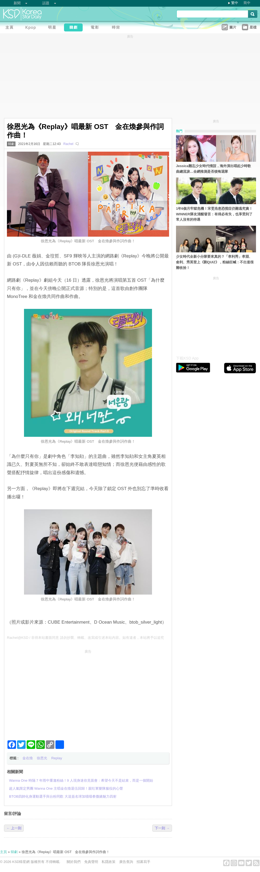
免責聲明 (91, 862)
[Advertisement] (88, 692)
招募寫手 (143, 862)
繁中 (234, 3)
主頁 (3, 852)
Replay (56, 758)
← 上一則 (13, 828)
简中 (246, 3)
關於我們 (74, 862)
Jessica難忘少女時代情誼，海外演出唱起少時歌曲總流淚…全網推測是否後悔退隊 (213, 168)
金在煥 (27, 758)
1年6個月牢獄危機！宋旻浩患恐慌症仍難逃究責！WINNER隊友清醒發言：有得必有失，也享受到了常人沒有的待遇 (214, 214)
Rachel (68, 144)
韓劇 (11, 144)
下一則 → (162, 828)
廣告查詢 (126, 862)
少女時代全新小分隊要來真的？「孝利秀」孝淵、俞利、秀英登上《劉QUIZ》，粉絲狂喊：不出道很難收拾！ (215, 262)
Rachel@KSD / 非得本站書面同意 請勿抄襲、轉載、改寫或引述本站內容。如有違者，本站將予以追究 (85, 638)
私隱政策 (108, 862)
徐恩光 (42, 758)
